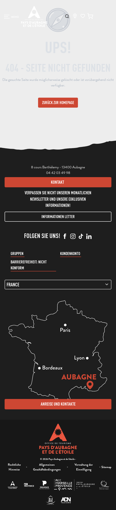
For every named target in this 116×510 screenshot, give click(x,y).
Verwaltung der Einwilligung (84, 467)
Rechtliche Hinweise (14, 467)
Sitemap (106, 467)
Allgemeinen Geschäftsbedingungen (47, 467)
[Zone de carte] (58, 284)
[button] (67, 16)
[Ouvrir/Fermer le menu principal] (11, 16)
